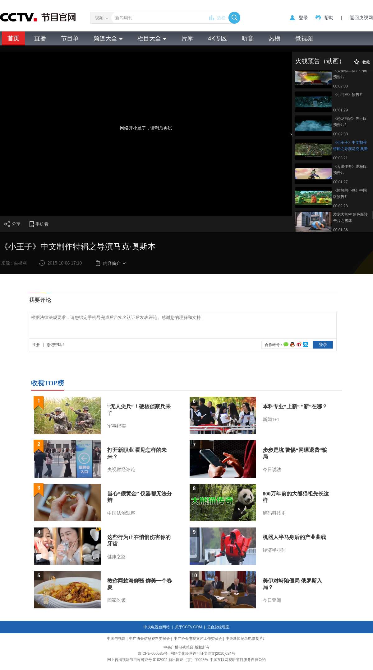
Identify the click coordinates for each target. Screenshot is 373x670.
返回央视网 (361, 17)
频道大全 (108, 38)
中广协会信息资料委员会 (149, 638)
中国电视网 (116, 638)
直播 (40, 38)
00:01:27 (340, 182)
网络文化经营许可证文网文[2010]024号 (202, 653)
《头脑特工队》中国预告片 (350, 73)
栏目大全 (151, 38)
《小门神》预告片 (348, 94)
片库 (187, 38)
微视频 (304, 38)
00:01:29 (340, 110)
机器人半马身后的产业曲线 (294, 537)
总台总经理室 (218, 627)
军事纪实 (116, 426)
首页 (13, 38)
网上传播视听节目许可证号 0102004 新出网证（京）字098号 (157, 660)
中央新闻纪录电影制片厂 (246, 638)
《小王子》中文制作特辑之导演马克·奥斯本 (350, 146)
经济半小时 (274, 550)
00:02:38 (340, 134)
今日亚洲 (272, 600)
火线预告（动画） (320, 61)
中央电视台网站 (157, 627)
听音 (248, 38)
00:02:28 (340, 206)
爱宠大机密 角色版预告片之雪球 (350, 217)
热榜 (221, 17)
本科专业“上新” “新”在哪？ (295, 407)
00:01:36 (340, 230)
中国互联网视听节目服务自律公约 (238, 660)
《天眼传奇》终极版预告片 (350, 169)
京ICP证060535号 (153, 653)
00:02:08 (340, 86)
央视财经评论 (121, 469)
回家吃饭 (116, 600)
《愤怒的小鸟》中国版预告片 (350, 193)
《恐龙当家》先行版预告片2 (350, 121)
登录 (303, 17)
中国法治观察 (121, 513)
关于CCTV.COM (188, 627)
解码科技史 (274, 513)
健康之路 (116, 556)
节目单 (70, 38)
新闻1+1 (271, 419)
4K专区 (217, 38)
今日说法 (272, 469)
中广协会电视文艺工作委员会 (198, 638)
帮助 (329, 17)
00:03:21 (340, 158)
